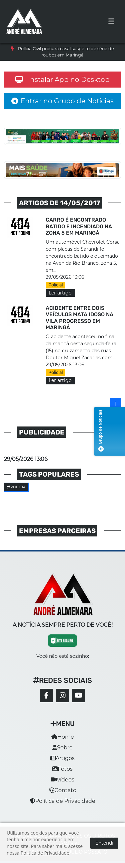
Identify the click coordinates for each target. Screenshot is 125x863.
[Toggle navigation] (111, 21)
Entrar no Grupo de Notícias (62, 101)
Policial (55, 284)
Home (62, 737)
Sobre (62, 747)
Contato (62, 790)
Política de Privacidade (62, 801)
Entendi (104, 843)
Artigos (62, 758)
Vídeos (62, 779)
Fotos (62, 769)
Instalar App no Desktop (62, 80)
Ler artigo (60, 293)
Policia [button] (16, 487)
